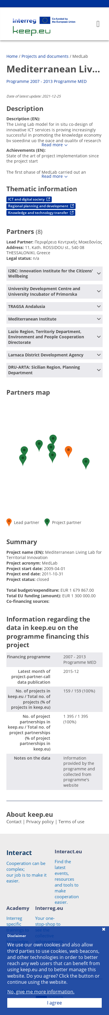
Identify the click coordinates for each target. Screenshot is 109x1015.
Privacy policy (40, 821)
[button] (22, 460)
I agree (54, 1003)
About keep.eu (29, 814)
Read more (52, 144)
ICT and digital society (29, 199)
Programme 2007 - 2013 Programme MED (46, 81)
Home (12, 56)
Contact (14, 821)
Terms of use (71, 821)
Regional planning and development (41, 205)
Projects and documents (45, 56)
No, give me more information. (40, 992)
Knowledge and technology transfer (41, 212)
